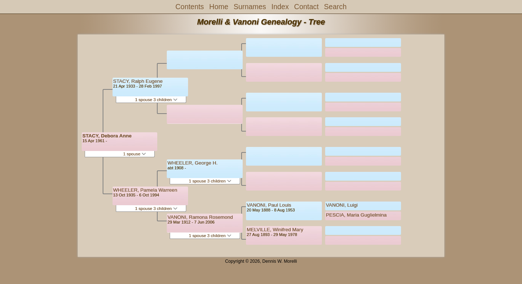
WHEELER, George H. (193, 163)
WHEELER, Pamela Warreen (145, 190)
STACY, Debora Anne (107, 136)
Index (280, 7)
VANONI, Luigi (342, 205)
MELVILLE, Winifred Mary (275, 229)
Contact (306, 7)
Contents (190, 7)
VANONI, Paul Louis (269, 205)
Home (218, 7)
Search (335, 7)
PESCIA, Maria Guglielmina (356, 215)
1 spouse (134, 154)
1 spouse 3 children (156, 99)
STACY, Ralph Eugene (138, 81)
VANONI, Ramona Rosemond (200, 217)
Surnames (250, 7)
